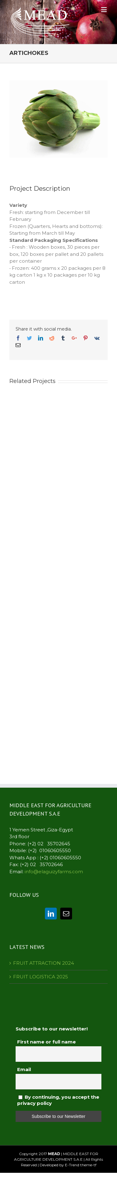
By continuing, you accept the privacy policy (58, 1100)
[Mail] (66, 913)
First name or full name (46, 1042)
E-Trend (72, 1165)
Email (24, 1069)
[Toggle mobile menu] (104, 9)
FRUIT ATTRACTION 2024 (43, 963)
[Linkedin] (51, 913)
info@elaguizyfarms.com (54, 871)
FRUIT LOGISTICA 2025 (40, 977)
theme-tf (87, 1165)
